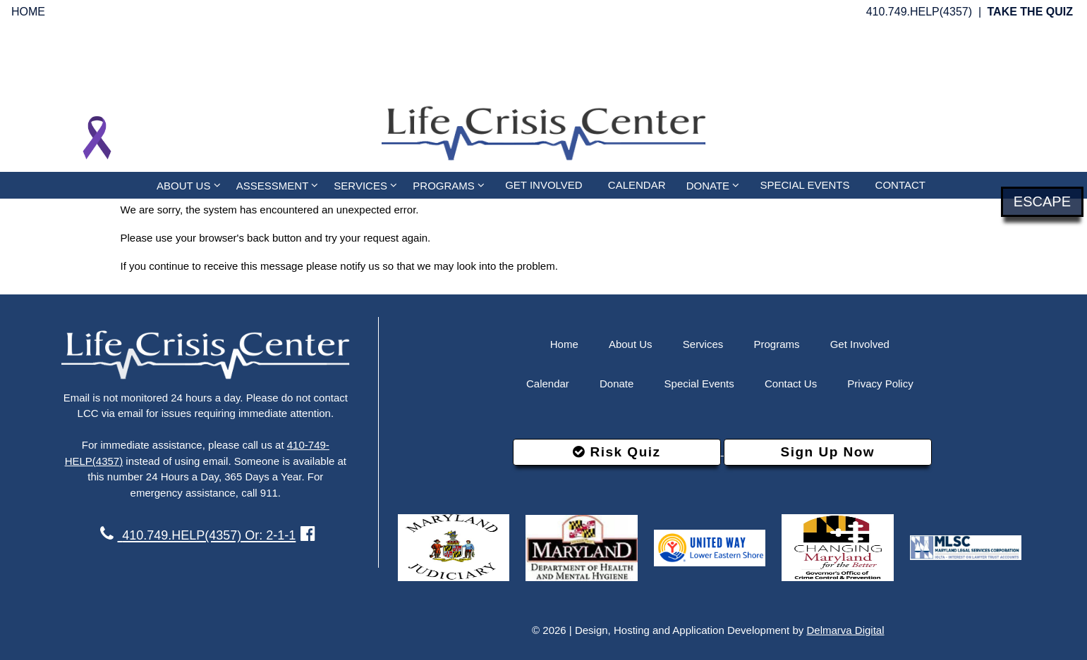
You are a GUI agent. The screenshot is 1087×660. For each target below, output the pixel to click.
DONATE (713, 185)
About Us (630, 344)
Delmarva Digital (845, 630)
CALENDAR (637, 185)
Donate (616, 384)
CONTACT (900, 185)
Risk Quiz (616, 451)
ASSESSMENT (277, 185)
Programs (776, 344)
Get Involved (859, 344)
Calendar (547, 384)
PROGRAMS (449, 185)
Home (564, 344)
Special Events (699, 384)
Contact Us (791, 384)
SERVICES (365, 185)
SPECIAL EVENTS (804, 185)
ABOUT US (189, 185)
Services (703, 344)
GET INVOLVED (543, 185)
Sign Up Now (827, 451)
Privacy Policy (880, 384)
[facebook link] (307, 533)
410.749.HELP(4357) (919, 12)
